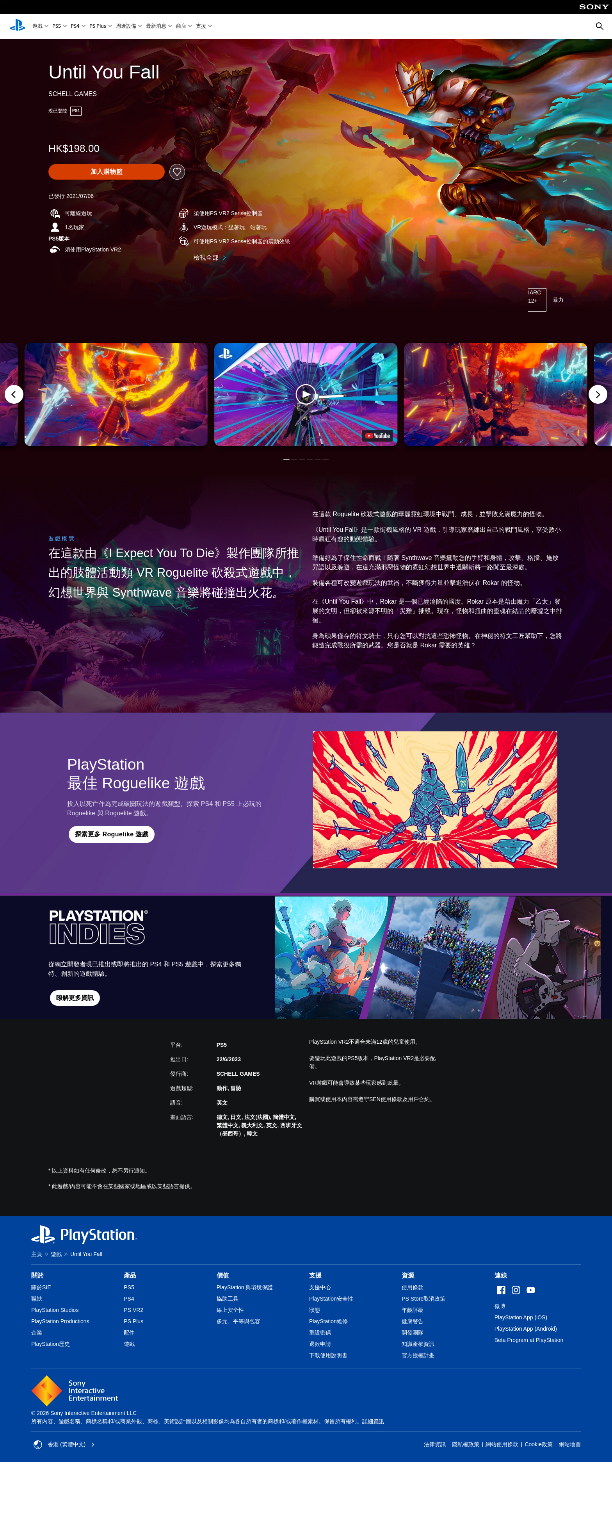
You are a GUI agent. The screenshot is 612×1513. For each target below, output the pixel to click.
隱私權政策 (465, 1444)
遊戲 (37, 26)
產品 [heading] (130, 1275)
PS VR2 (133, 1310)
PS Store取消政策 (423, 1299)
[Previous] (14, 394)
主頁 (36, 1254)
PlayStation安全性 (331, 1299)
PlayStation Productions (60, 1321)
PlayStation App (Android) (526, 1329)
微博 (500, 1306)
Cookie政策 (539, 1444)
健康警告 (412, 1321)
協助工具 (227, 1299)
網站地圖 (570, 1444)
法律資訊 (435, 1444)
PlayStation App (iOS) (521, 1317)
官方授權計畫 (418, 1355)
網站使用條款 (502, 1444)
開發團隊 (412, 1332)
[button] (306, 394)
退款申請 (320, 1344)
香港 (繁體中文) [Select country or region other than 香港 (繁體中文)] (64, 1444)
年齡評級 (412, 1310)
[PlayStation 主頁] (17, 26)
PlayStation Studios (54, 1310)
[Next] (598, 394)
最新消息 (156, 26)
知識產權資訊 (418, 1344)
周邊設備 (126, 26)
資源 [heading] (408, 1275)
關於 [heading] (37, 1275)
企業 (36, 1332)
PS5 (56, 26)
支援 (201, 26)
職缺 (36, 1299)
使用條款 (412, 1287)
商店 (181, 26)
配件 (129, 1332)
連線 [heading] (501, 1275)
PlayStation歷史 (50, 1344)
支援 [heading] (315, 1275)
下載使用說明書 (328, 1355)
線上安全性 (230, 1310)
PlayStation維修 (328, 1321)
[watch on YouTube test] (377, 436)
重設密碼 (320, 1332)
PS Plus (97, 26)
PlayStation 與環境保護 (245, 1287)
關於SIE (41, 1287)
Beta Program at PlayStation (529, 1340)
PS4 (75, 26)
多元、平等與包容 (238, 1321)
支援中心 (320, 1287)
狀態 (314, 1310)
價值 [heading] (223, 1275)
